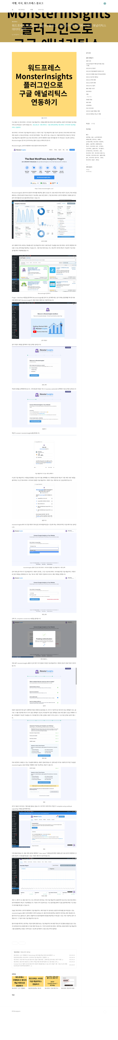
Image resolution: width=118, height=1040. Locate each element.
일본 (92, 137)
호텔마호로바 (99, 144)
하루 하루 (88, 102)
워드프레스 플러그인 (100, 153)
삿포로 (101, 157)
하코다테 (88, 155)
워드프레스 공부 (94, 146)
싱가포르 (101, 146)
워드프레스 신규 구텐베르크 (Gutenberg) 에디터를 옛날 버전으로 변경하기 (33, 979)
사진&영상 (89, 105)
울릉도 (87, 144)
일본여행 (92, 144)
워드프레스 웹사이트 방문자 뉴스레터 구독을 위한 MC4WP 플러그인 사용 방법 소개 (35, 986)
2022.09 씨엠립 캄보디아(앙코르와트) (96, 74)
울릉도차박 (95, 148)
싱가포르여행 (89, 142)
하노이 (87, 146)
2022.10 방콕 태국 (91, 83)
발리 (87, 157)
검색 (100, 3)
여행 (31, 10)
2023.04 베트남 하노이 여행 (93, 114)
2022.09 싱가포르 (91, 68)
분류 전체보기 (89, 58)
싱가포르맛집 (89, 151)
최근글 (88, 123)
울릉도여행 (102, 155)
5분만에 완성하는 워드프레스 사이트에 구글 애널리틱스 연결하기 (30, 982)
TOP (104, 1036)
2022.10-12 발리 (90, 85)
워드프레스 (21, 10)
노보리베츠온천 (98, 137)
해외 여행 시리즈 (90, 88)
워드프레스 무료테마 (98, 142)
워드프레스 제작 (90, 153)
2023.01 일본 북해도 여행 (93, 111)
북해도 (99, 139)
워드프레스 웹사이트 (94, 157)
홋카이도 (94, 139)
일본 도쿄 (88, 61)
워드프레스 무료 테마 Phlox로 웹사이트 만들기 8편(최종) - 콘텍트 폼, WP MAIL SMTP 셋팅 (37, 984)
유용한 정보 (89, 99)
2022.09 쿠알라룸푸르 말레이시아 (95, 71)
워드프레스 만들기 (90, 160)
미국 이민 (41, 10)
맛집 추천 (89, 97)
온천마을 (88, 137)
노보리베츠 (88, 148)
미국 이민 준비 (90, 108)
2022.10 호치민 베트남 (92, 77)
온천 (101, 151)
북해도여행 (88, 139)
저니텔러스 (101, 148)
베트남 (97, 160)
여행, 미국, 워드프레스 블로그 (27, 3)
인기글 (93, 123)
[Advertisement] (44, 949)
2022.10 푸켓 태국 (91, 80)
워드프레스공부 (95, 155)
